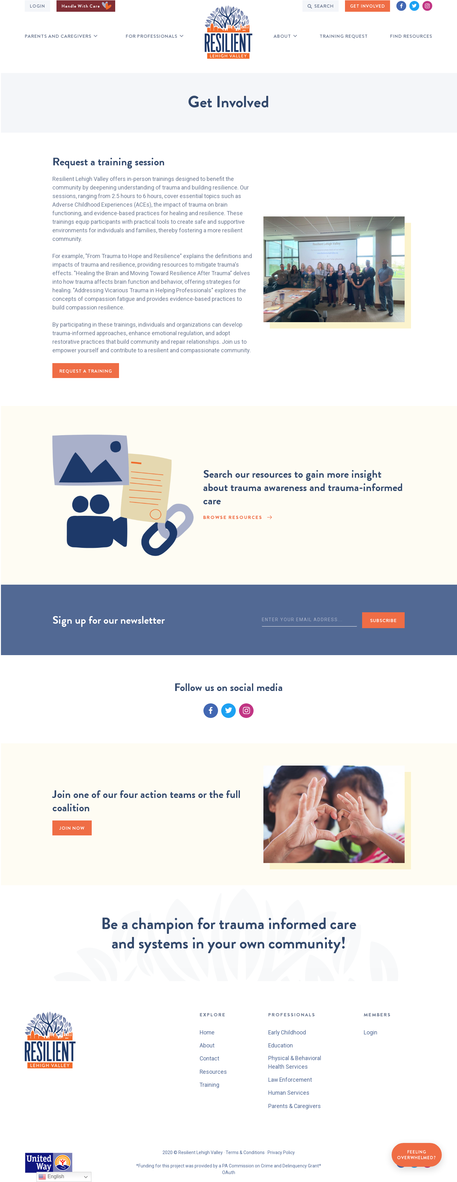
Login (37, 6)
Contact (209, 1058)
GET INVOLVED (367, 6)
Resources (213, 1071)
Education (280, 1045)
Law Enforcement (290, 1080)
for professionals (151, 36)
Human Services (289, 1093)
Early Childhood (287, 1032)
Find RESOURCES (411, 36)
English (51, 1177)
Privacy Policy (281, 1152)
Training (209, 1084)
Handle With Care (86, 5)
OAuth (228, 1172)
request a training (86, 371)
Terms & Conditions (245, 1152)
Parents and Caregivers (58, 36)
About (282, 36)
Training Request (344, 36)
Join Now (73, 828)
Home (207, 1032)
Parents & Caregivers (294, 1106)
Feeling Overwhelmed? (416, 1154)
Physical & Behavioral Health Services (294, 1062)
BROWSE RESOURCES (232, 518)
